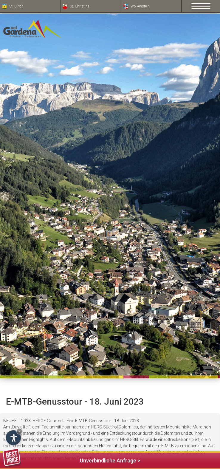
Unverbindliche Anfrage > (71, 459)
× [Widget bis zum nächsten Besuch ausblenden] (19, 431)
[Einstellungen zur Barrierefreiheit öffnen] (13, 437)
